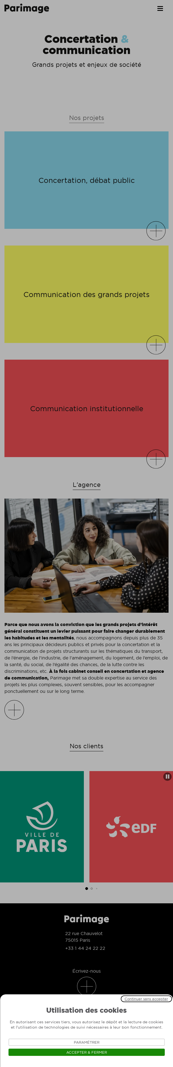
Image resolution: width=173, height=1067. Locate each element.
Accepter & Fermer (86, 1052)
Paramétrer (86, 1042)
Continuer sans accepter (146, 999)
